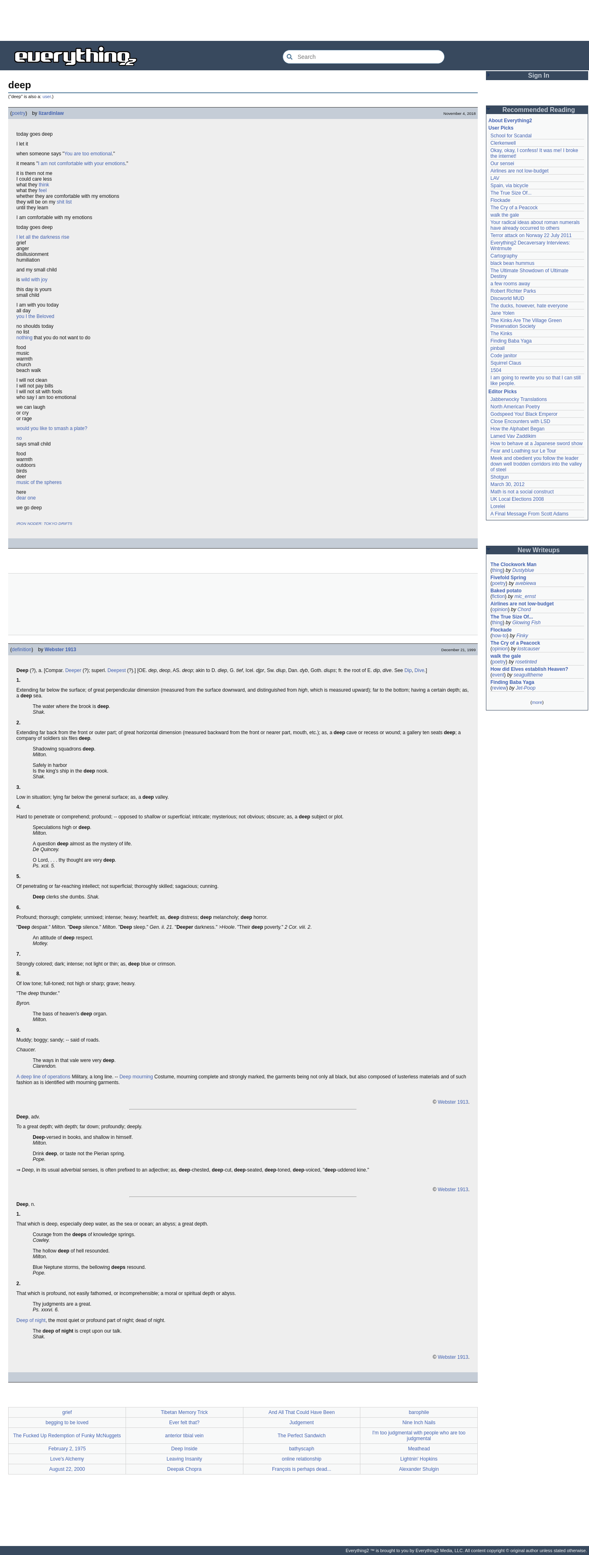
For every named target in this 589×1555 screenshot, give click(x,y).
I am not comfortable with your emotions (81, 163)
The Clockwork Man (513, 564)
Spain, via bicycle (509, 185)
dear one (26, 498)
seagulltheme (528, 675)
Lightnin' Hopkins (419, 1459)
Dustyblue (523, 570)
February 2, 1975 (66, 1449)
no (19, 438)
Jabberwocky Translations (518, 399)
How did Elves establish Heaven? (529, 669)
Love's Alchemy (67, 1459)
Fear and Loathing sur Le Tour (523, 451)
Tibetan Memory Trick (184, 1412)
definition (21, 649)
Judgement (302, 1422)
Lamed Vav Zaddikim (513, 436)
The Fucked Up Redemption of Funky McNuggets (67, 1435)
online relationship (301, 1459)
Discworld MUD (507, 298)
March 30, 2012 (507, 484)
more (537, 702)
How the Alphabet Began (517, 429)
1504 (495, 370)
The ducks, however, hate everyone (529, 306)
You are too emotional (88, 154)
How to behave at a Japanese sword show (536, 443)
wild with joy (34, 279)
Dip (408, 670)
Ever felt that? (184, 1422)
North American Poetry (515, 407)
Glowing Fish (526, 622)
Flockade (500, 200)
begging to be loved (66, 1422)
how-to (499, 636)
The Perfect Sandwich (302, 1435)
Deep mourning (136, 1077)
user (47, 96)
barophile (419, 1412)
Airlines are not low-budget (519, 171)
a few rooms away (510, 284)
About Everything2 (510, 120)
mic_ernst (525, 596)
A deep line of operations (43, 1077)
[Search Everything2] (364, 57)
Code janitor (503, 356)
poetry (18, 113)
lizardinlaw (50, 113)
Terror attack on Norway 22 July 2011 (531, 235)
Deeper (73, 670)
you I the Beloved (35, 316)
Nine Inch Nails (419, 1422)
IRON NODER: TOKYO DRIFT (43, 523)
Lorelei (497, 506)
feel (43, 190)
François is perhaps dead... (301, 1469)
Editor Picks (502, 391)
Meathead (418, 1449)
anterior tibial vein (184, 1435)
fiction (498, 596)
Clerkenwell (503, 143)
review (499, 688)
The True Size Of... (511, 193)
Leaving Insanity (184, 1459)
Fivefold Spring (508, 577)
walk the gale (504, 215)
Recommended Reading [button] (538, 109)
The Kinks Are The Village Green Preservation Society (526, 323)
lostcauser (528, 649)
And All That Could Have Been (301, 1412)
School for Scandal (511, 136)
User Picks (500, 128)
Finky (522, 636)
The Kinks (501, 333)
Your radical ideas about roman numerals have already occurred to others (535, 225)
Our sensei (502, 163)
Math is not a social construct (522, 492)
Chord (524, 609)
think (44, 185)
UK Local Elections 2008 (517, 499)
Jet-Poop (525, 688)
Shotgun (499, 477)
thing (497, 570)
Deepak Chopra (184, 1469)
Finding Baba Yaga (511, 341)
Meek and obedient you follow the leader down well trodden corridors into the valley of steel (536, 464)
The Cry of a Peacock (513, 208)
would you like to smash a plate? (51, 428)
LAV (494, 178)
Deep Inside (184, 1449)
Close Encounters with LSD (520, 421)
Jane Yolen (502, 313)
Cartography (503, 256)
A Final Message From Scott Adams (529, 514)
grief (67, 1412)
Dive (419, 670)
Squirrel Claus (505, 363)
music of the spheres (39, 482)
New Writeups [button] (539, 550)
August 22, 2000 (67, 1469)
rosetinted (526, 662)
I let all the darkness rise (42, 237)
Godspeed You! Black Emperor (524, 414)
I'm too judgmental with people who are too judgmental (418, 1435)
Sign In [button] (538, 75)
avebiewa (525, 583)
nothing (24, 338)
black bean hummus (512, 263)
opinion (500, 609)
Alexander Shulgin (418, 1469)
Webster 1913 (60, 649)
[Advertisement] (294, 20)
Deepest (117, 670)
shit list (64, 202)
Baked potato (506, 591)
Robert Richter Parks (513, 291)
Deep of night (30, 1320)
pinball (497, 348)
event (498, 675)
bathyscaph (301, 1449)
